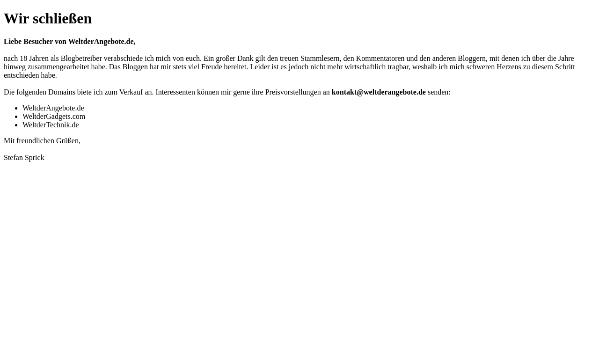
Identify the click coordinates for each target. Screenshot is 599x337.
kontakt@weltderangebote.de (379, 92)
